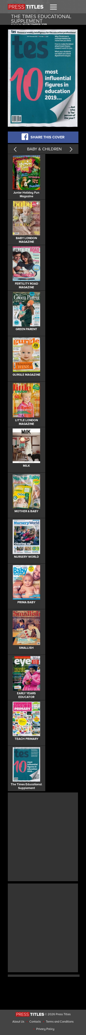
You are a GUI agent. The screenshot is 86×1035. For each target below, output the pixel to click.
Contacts (35, 1022)
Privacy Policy (45, 1029)
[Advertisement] (43, 836)
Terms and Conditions (60, 1022)
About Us (18, 1022)
